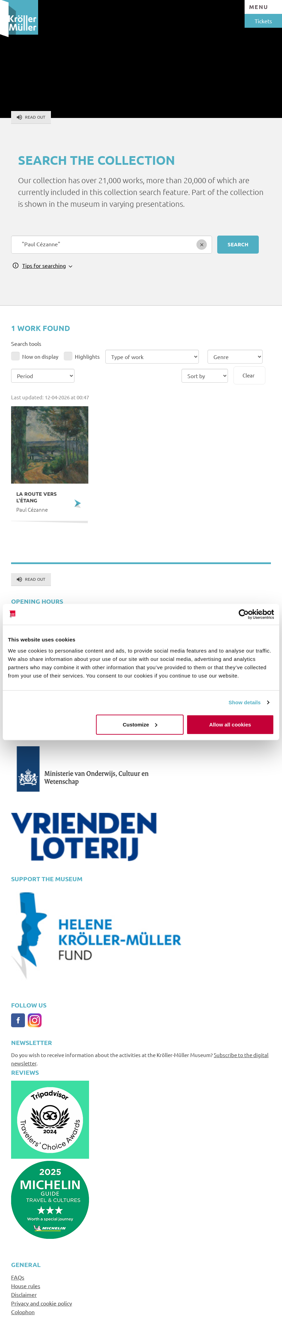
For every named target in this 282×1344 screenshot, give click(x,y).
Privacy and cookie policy (41, 1303)
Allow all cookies (230, 724)
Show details (245, 702)
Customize (140, 724)
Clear (249, 375)
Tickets (263, 20)
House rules (25, 1285)
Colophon (23, 1311)
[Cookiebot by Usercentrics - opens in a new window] (243, 614)
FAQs (17, 1277)
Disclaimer (24, 1294)
